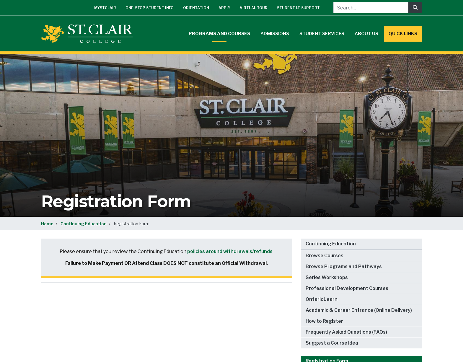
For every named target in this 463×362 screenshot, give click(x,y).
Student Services (321, 33)
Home (47, 223)
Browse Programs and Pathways (344, 266)
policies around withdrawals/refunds (230, 251)
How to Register (324, 321)
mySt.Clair (105, 8)
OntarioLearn (322, 299)
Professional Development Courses (347, 288)
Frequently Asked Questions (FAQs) (346, 332)
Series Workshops (327, 277)
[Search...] (370, 7)
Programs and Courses (219, 33)
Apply (224, 8)
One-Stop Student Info (149, 8)
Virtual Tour (254, 8)
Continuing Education (84, 223)
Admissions (274, 33)
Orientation (196, 8)
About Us (366, 33)
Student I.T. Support (298, 8)
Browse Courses (324, 255)
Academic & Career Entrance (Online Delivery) (359, 310)
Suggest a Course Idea (332, 343)
